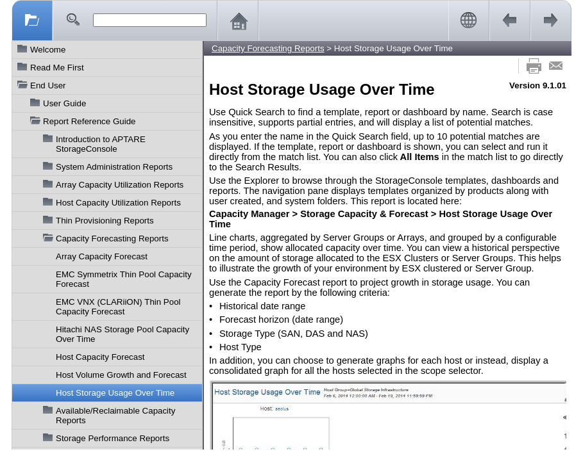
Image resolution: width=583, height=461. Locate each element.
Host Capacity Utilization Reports (118, 202)
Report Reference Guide (89, 121)
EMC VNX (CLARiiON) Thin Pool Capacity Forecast (118, 306)
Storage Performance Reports (112, 438)
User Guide (64, 103)
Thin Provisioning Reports (105, 220)
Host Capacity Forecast (100, 357)
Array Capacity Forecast (102, 256)
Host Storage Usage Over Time (115, 393)
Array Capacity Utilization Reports (119, 185)
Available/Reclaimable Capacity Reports (115, 415)
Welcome (47, 49)
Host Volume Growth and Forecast (121, 375)
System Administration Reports (114, 167)
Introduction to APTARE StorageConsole (101, 144)
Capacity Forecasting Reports (112, 238)
